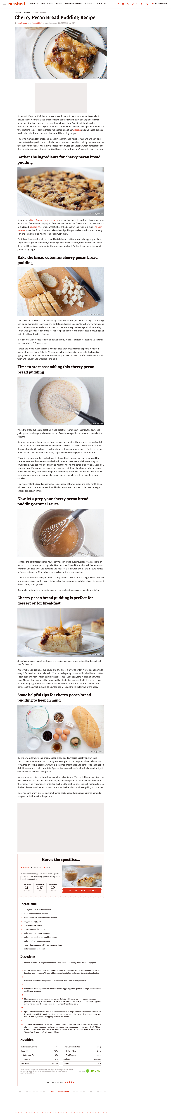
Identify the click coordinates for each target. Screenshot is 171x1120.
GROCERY (101, 4)
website (77, 130)
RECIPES (34, 4)
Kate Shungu (22, 23)
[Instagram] (132, 4)
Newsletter (159, 4)
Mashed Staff (36, 23)
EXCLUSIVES (47, 4)
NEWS (59, 4)
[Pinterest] (137, 4)
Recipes (18, 12)
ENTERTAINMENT (73, 4)
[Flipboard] (142, 4)
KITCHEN (89, 4)
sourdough (35, 227)
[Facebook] (118, 4)
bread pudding (51, 220)
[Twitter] (127, 4)
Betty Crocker (37, 220)
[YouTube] (123, 4)
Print (48, 867)
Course (27, 12)
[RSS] (146, 4)
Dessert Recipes (39, 12)
